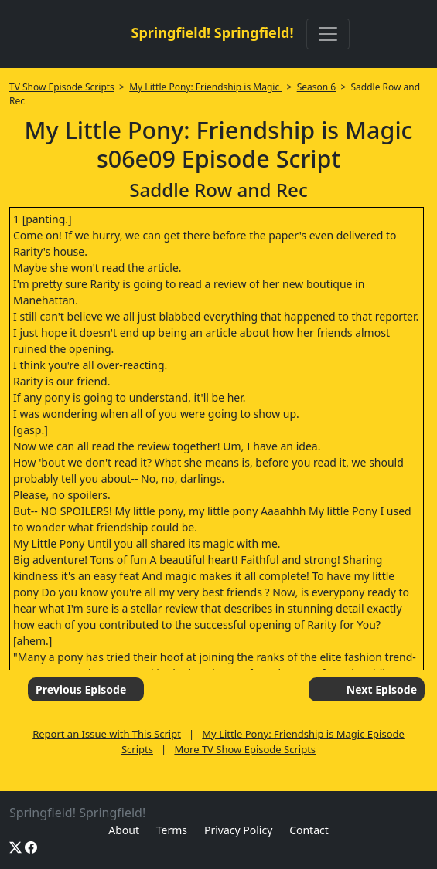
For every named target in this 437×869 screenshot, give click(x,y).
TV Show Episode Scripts (61, 86)
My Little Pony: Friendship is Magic (205, 86)
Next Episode (382, 689)
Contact (309, 830)
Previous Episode (81, 689)
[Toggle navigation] (328, 34)
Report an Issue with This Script (106, 734)
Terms (171, 830)
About (123, 830)
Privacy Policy (238, 830)
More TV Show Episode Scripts (245, 749)
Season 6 (316, 86)
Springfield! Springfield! (212, 32)
